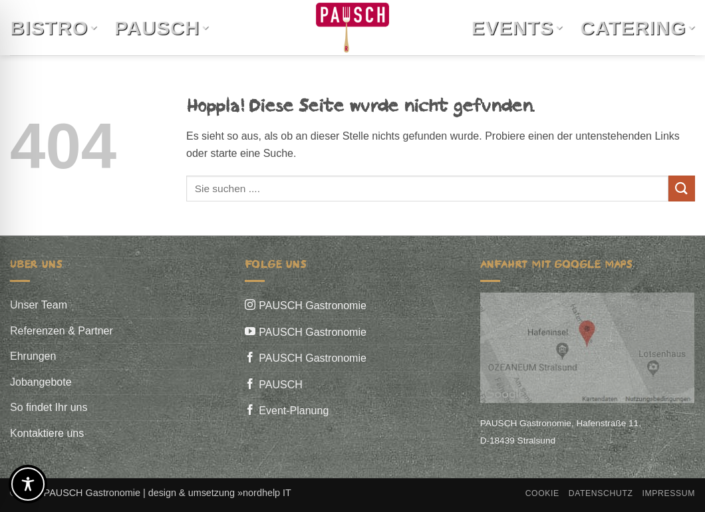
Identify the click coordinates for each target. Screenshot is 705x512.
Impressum (668, 493)
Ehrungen (33, 356)
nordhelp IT (267, 492)
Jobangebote (41, 382)
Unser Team (38, 305)
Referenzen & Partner (61, 330)
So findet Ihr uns (49, 407)
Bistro (53, 28)
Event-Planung (294, 410)
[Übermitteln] (681, 188)
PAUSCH (281, 384)
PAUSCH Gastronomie (312, 305)
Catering (637, 28)
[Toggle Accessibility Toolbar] (28, 484)
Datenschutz (601, 493)
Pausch (161, 28)
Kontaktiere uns (47, 433)
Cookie (542, 493)
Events (517, 28)
